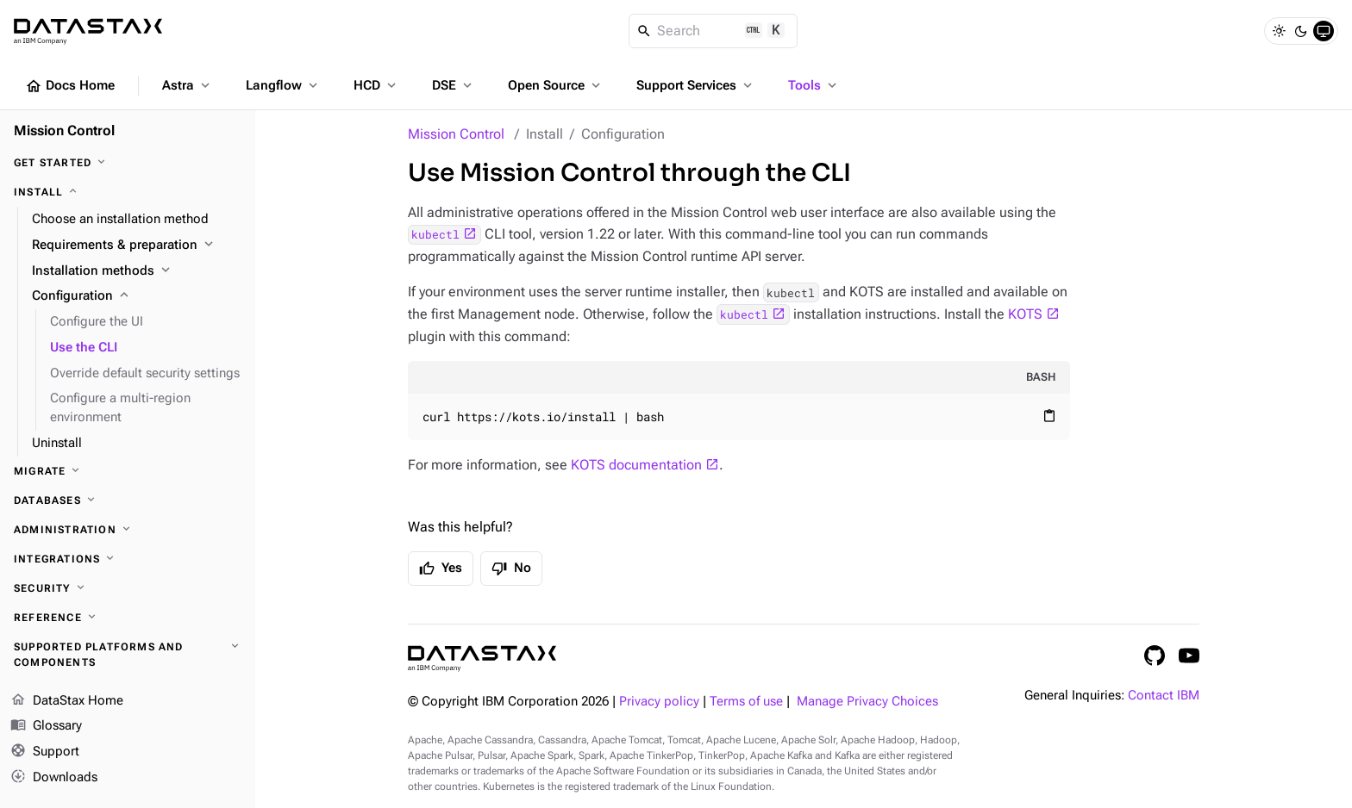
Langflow (283, 85)
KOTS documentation (636, 465)
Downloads (53, 777)
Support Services (695, 85)
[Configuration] (136, 296)
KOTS (1025, 314)
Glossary (46, 727)
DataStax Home (66, 701)
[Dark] (1301, 31)
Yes (440, 568)
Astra (187, 85)
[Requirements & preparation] (136, 245)
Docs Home (70, 86)
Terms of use (746, 701)
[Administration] (127, 529)
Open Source (556, 85)
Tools (814, 85)
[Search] (713, 31)
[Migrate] (127, 471)
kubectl (435, 234)
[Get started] (127, 162)
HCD (376, 85)
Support (44, 752)
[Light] (1278, 31)
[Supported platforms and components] (127, 654)
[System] (1323, 31)
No (511, 568)
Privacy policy (659, 701)
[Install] (127, 192)
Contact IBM (1163, 695)
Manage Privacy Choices (867, 701)
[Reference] (127, 617)
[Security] (127, 588)
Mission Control (456, 134)
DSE (453, 85)
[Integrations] (127, 559)
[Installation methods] (136, 271)
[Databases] (127, 500)
